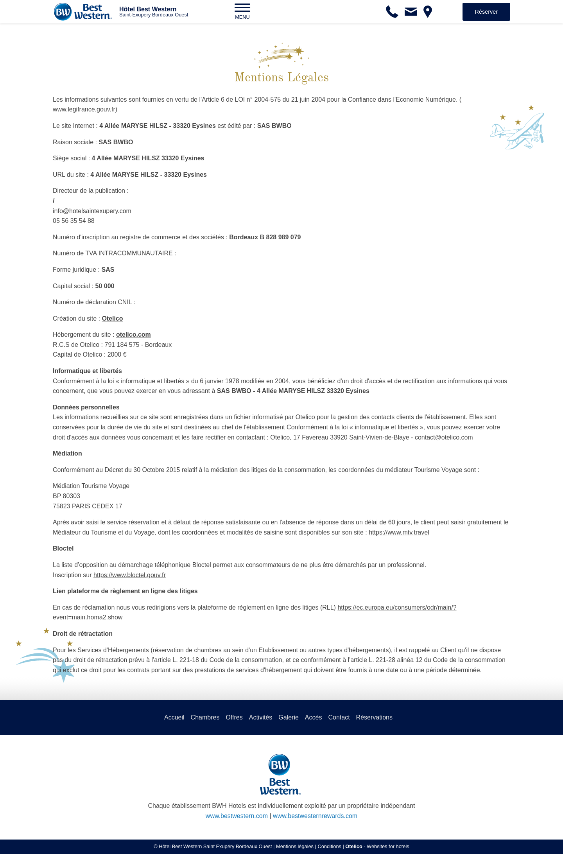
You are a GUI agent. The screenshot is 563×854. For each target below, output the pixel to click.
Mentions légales (295, 846)
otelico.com (133, 334)
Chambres (205, 717)
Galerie (288, 717)
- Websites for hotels (377, 846)
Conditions (329, 846)
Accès (313, 717)
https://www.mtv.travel (399, 532)
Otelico (112, 318)
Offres (234, 717)
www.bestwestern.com (237, 816)
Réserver (486, 12)
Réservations (374, 717)
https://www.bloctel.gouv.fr (129, 575)
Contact (339, 717)
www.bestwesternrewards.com (315, 816)
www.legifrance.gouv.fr (84, 109)
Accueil (174, 717)
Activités (261, 717)
